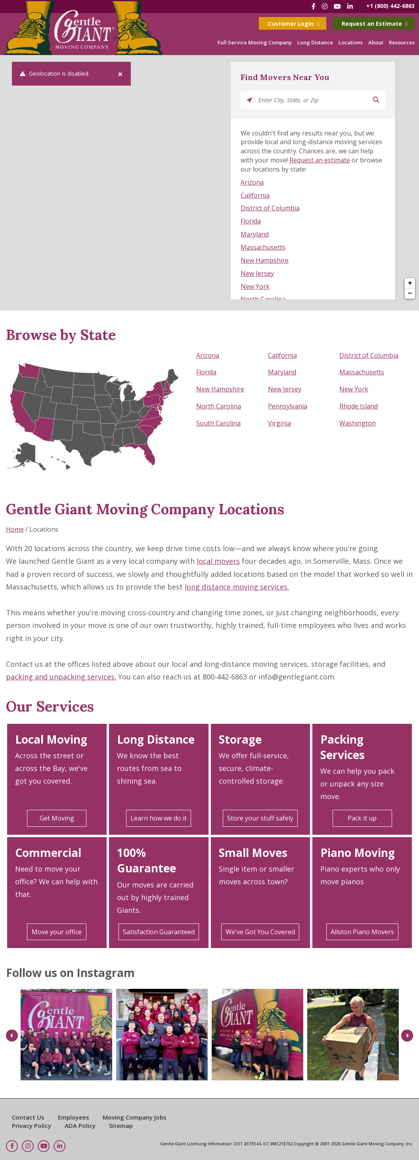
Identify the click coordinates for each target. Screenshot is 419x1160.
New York (255, 286)
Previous (12, 1035)
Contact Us (28, 1117)
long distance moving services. (237, 586)
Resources (402, 42)
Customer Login (293, 23)
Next (407, 1035)
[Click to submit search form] (376, 100)
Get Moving (57, 818)
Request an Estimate (375, 23)
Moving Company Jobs (134, 1117)
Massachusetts (263, 247)
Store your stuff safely (260, 818)
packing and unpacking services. (61, 676)
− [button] (410, 293)
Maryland (255, 234)
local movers (218, 561)
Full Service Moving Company (255, 42)
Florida (251, 221)
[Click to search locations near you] (249, 100)
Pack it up (362, 818)
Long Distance (315, 42)
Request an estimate (319, 160)
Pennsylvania (287, 406)
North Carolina (263, 299)
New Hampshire (265, 260)
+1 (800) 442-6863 (390, 6)
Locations (351, 42)
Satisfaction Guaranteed (159, 931)
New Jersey (257, 273)
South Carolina (218, 423)
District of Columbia (270, 208)
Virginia (279, 423)
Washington (357, 423)
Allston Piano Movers (362, 931)
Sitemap (121, 1125)
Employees (73, 1117)
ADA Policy (80, 1125)
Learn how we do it (158, 818)
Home (15, 529)
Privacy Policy (31, 1125)
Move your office (57, 931)
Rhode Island (358, 406)
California (255, 195)
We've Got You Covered (260, 931)
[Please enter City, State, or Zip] (313, 100)
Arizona (252, 182)
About (375, 42)
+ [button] (410, 283)
